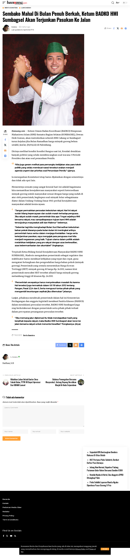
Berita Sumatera (13, 8)
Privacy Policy (81, 549)
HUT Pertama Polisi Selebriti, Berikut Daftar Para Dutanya (103, 469)
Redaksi (14, 27)
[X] (7, 544)
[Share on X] (118, 29)
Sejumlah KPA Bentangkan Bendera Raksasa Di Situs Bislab (102, 462)
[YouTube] (11, 544)
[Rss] (15, 544)
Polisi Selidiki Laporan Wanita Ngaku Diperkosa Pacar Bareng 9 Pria (102, 492)
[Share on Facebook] (114, 29)
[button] (105, 549)
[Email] (122, 29)
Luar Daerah (31, 8)
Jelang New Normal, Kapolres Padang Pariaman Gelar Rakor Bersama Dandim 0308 (105, 477)
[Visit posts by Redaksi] (6, 29)
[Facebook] (4, 544)
